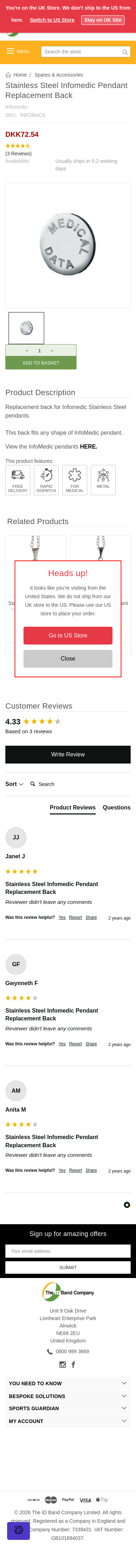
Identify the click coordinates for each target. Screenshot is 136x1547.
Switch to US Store (52, 20)
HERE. (89, 447)
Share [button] (91, 917)
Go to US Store (68, 635)
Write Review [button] (68, 754)
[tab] (73, 809)
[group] (68, 722)
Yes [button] (62, 917)
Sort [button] (14, 784)
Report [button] (75, 917)
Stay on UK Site (102, 20)
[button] (68, 150)
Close (68, 659)
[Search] (55, 784)
